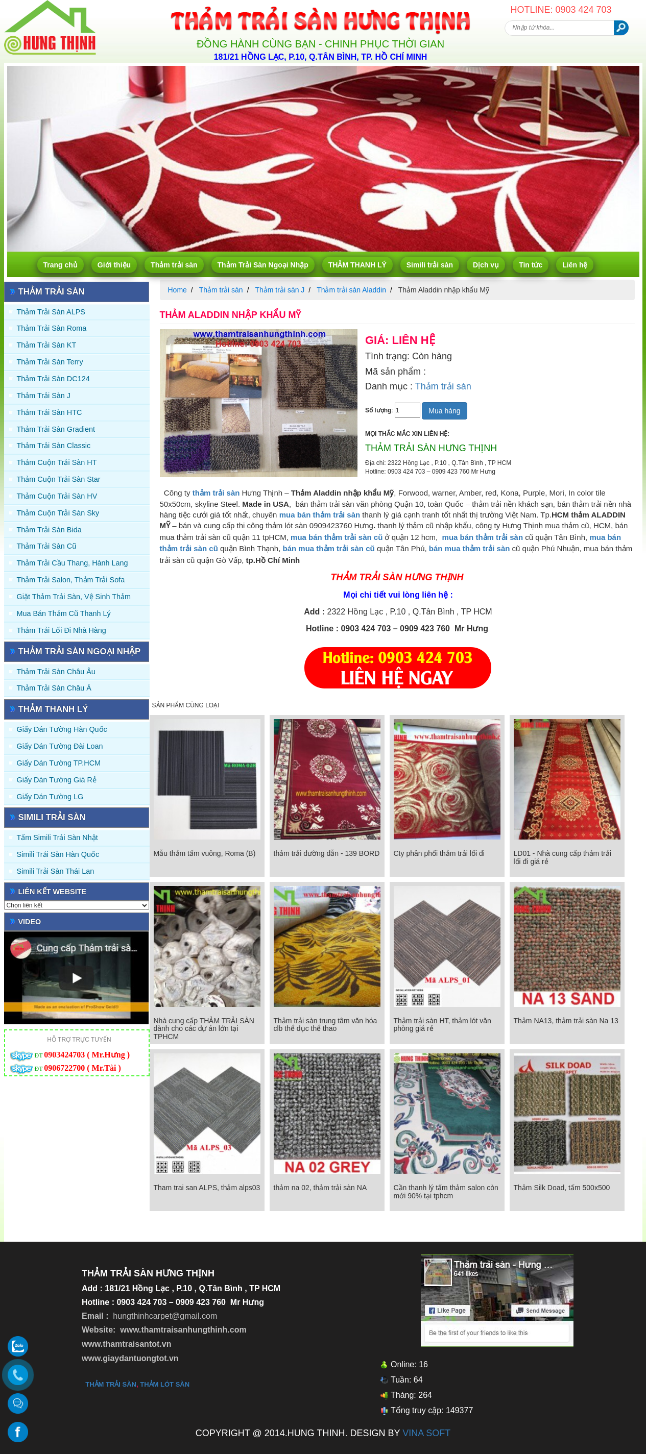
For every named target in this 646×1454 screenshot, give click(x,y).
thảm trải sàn (110, 1384)
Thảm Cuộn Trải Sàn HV (57, 496)
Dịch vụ (486, 265)
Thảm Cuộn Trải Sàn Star (59, 479)
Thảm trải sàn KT (47, 345)
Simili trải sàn (429, 265)
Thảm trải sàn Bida (49, 530)
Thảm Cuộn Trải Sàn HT (57, 462)
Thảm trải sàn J (44, 395)
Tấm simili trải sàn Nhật (57, 837)
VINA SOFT (426, 1433)
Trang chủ (60, 265)
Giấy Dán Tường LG (50, 797)
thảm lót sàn (164, 1384)
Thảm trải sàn (174, 265)
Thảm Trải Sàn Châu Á (54, 688)
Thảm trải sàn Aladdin (351, 290)
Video (29, 922)
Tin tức (530, 265)
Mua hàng (444, 411)
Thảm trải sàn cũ (47, 546)
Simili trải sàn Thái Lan (55, 871)
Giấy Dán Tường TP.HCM (59, 763)
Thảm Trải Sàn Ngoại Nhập (263, 265)
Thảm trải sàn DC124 (53, 379)
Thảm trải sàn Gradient (56, 429)
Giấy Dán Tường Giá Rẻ (57, 780)
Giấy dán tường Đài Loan (60, 746)
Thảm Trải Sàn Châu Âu (56, 672)
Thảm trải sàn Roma (52, 328)
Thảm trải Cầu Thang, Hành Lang (72, 563)
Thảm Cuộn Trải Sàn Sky (58, 513)
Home (177, 290)
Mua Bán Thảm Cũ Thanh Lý (64, 613)
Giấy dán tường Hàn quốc (62, 729)
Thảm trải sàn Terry (50, 362)
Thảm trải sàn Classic (54, 445)
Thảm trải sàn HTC (49, 412)
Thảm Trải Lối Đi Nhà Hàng (61, 630)
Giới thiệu (114, 265)
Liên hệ (574, 265)
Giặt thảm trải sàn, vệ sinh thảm (74, 597)
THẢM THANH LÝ (357, 265)
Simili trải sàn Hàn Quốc (58, 854)
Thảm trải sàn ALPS (51, 312)
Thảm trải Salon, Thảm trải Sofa (71, 580)
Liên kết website (52, 892)
